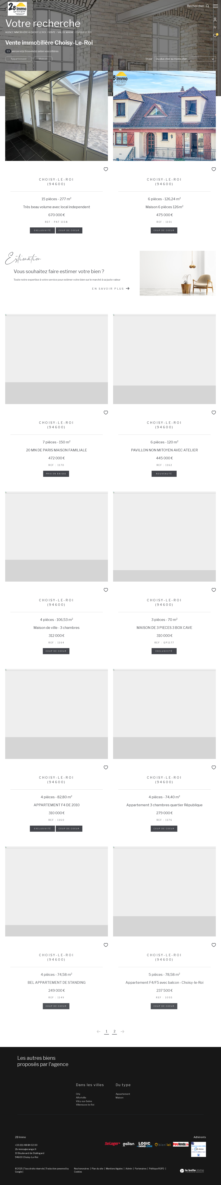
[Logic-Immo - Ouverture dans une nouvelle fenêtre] (144, 1145)
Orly (78, 1094)
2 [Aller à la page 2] (115, 1031)
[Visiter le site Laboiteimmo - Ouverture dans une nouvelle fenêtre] (192, 1171)
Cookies (78, 1172)
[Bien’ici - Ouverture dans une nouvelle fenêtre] (162, 1144)
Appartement (19, 58)
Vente (51, 32)
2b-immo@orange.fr (25, 1149)
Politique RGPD (156, 1168)
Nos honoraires (81, 1168)
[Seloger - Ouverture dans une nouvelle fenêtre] (112, 1144)
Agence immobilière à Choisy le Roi (25, 32)
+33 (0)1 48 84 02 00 (26, 1145)
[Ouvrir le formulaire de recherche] (196, 6)
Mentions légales (114, 1168)
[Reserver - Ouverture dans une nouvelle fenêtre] (198, 1149)
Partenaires (141, 1168)
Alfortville (81, 1097)
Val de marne (66, 32)
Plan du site (98, 1168)
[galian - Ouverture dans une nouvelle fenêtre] (128, 1144)
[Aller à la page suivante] (122, 1031)
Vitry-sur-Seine (84, 1101)
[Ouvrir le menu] (215, 6)
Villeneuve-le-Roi (85, 1104)
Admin (129, 1168)
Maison (43, 58)
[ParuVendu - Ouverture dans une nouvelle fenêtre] (181, 1144)
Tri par (148, 59)
